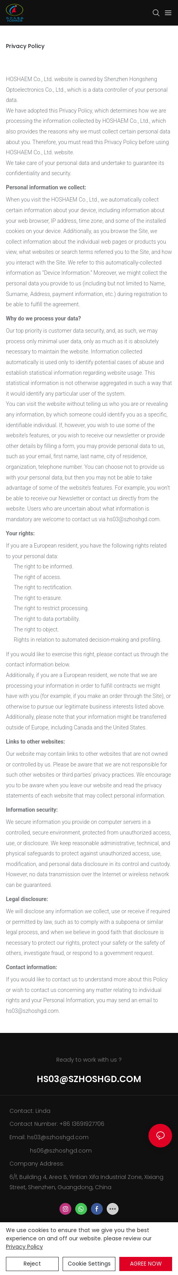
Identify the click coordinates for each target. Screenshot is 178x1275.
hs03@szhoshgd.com (89, 1079)
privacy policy (24, 1247)
